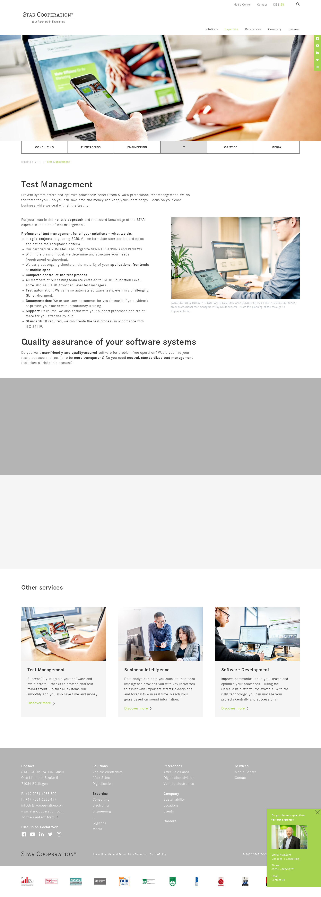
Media (276, 147)
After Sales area (176, 772)
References (253, 29)
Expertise (231, 29)
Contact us (278, 880)
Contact (262, 4)
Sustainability (174, 799)
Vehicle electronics (108, 772)
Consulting (44, 147)
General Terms (117, 854)
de (275, 4)
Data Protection (138, 854)
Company (275, 29)
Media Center (242, 4)
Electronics (91, 147)
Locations (171, 805)
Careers (294, 29)
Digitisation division (179, 778)
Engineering (137, 147)
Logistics (230, 147)
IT (183, 147)
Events (169, 811)
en (282, 4)
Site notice (99, 854)
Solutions (211, 29)
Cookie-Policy (158, 854)
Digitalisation (103, 784)
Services (242, 766)
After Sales (101, 778)
